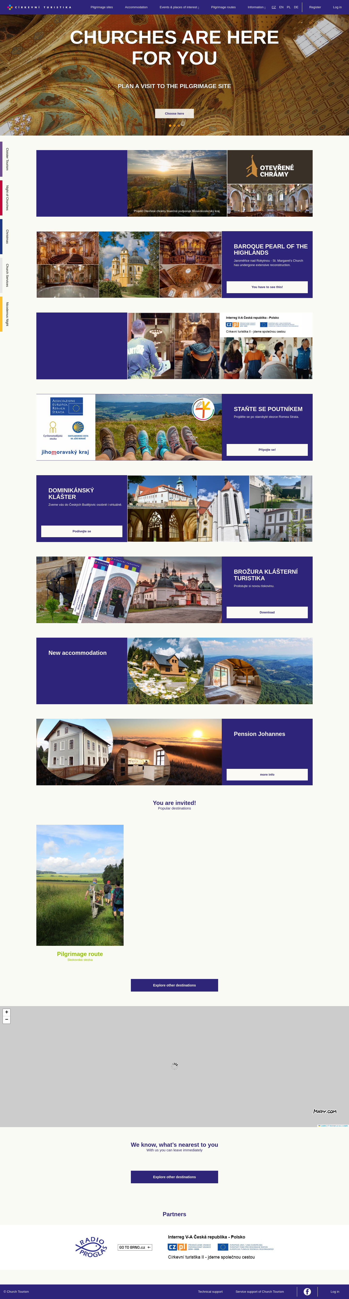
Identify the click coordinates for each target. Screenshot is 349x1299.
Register (315, 7)
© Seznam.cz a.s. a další (338, 1126)
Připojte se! (267, 449)
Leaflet (322, 1126)
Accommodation (136, 7)
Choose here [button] (174, 113)
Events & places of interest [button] (179, 7)
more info (267, 774)
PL (289, 7)
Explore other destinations (174, 985)
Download (267, 612)
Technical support (210, 1291)
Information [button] (257, 7)
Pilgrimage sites (102, 7)
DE (296, 7)
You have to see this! (267, 287)
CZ (274, 7)
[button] (6, 1012)
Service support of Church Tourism (260, 1291)
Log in (337, 7)
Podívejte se (82, 531)
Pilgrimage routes (223, 7)
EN (281, 7)
